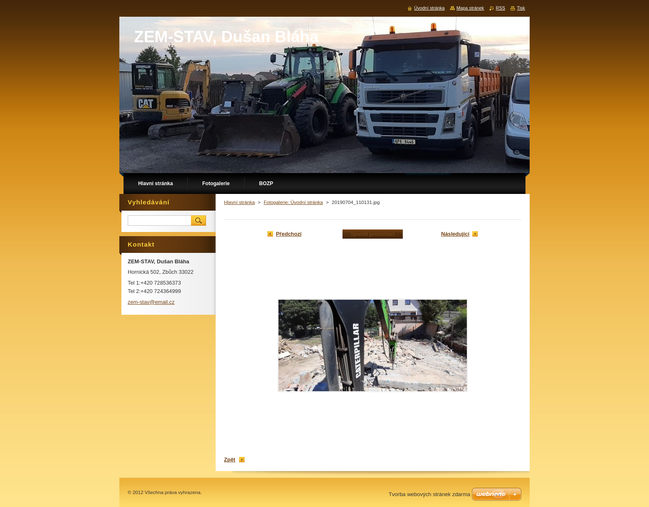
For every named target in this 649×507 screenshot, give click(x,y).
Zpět (229, 459)
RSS (500, 7)
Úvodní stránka (429, 7)
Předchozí (288, 234)
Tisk (521, 7)
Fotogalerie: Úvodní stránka (293, 202)
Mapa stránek (470, 7)
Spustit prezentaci (373, 234)
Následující (455, 234)
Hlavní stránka (239, 202)
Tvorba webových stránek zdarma (429, 494)
